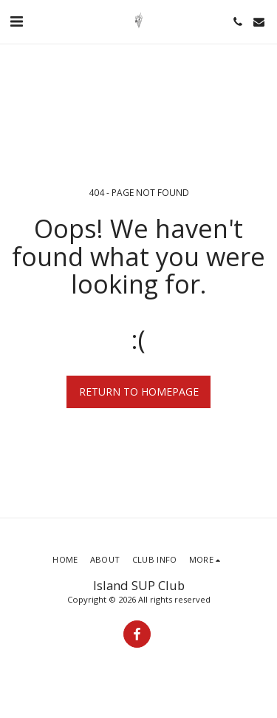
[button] (16, 21)
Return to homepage (139, 392)
